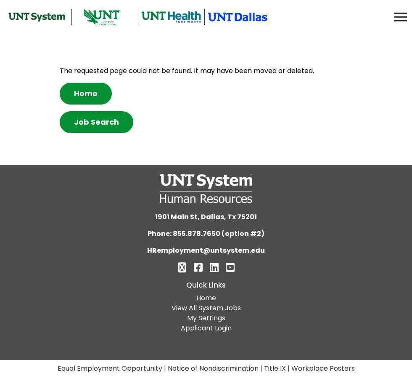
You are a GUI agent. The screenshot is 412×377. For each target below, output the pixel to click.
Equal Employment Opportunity (110, 368)
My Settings (206, 318)
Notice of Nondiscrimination (213, 368)
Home (86, 93)
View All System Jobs (206, 308)
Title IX (275, 368)
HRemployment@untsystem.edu (206, 250)
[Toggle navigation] (400, 17)
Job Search (96, 122)
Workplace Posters (323, 368)
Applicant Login (206, 328)
